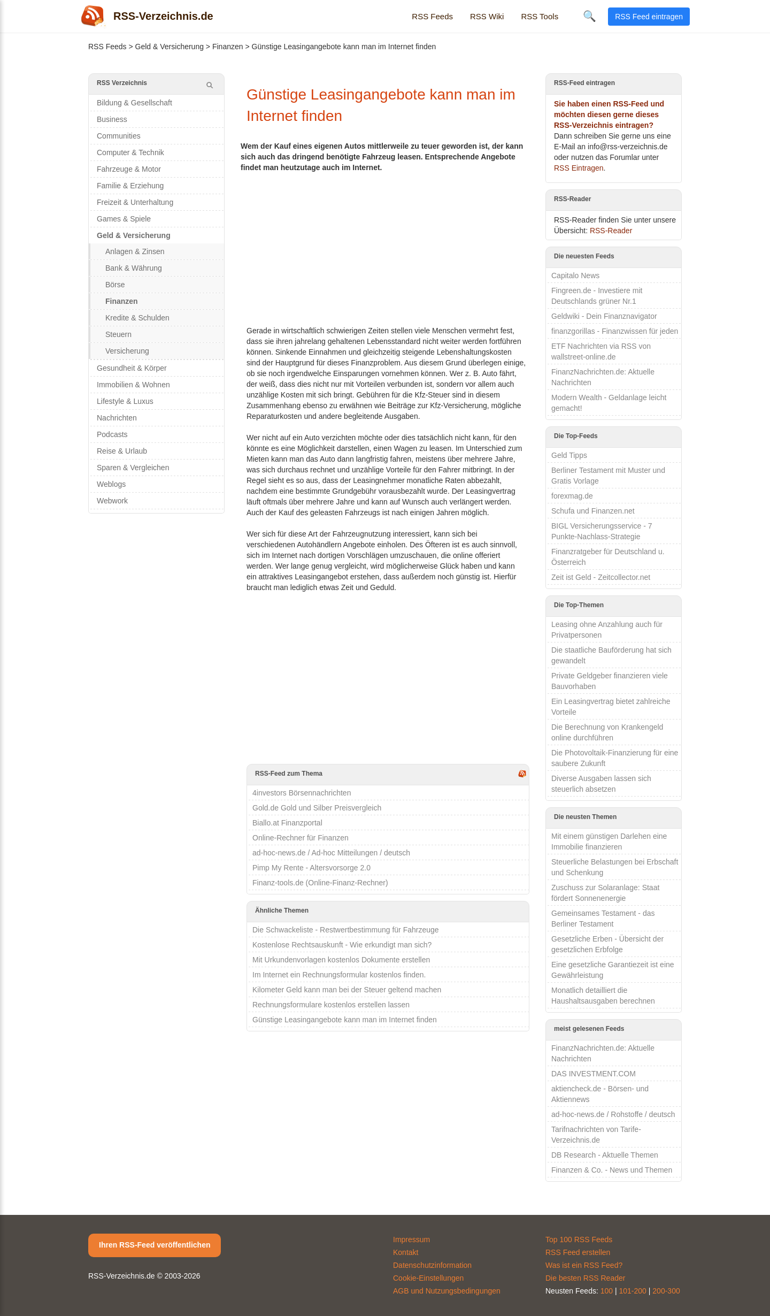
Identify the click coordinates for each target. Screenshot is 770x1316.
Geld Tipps (569, 455)
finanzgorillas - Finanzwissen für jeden (614, 331)
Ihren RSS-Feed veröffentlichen (154, 1245)
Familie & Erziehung (130, 185)
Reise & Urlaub (122, 451)
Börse (115, 284)
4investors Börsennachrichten (301, 793)
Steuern (118, 334)
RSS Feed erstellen (577, 1252)
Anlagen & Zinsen (135, 251)
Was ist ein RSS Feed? (583, 1265)
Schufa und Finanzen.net (593, 511)
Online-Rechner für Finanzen (300, 837)
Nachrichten (117, 418)
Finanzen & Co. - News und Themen (611, 1170)
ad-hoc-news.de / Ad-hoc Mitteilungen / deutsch (331, 852)
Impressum (411, 1239)
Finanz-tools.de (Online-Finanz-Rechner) (320, 882)
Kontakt (405, 1252)
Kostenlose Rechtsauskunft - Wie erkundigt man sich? (342, 944)
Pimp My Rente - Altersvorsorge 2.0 (311, 867)
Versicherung (127, 351)
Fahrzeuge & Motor (129, 169)
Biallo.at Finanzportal (287, 822)
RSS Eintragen (579, 168)
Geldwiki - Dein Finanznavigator (604, 316)
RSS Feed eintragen (649, 16)
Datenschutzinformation (432, 1265)
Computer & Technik (130, 152)
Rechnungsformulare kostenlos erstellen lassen (331, 1004)
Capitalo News (575, 275)
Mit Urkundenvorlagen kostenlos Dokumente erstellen (341, 959)
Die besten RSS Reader (585, 1278)
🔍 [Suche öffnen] (589, 16)
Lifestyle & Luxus (125, 401)
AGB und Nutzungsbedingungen (446, 1291)
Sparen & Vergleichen (133, 467)
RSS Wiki (487, 16)
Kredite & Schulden (137, 317)
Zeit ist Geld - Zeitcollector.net (600, 577)
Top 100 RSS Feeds (578, 1239)
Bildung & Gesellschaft (134, 102)
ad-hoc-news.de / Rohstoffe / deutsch (613, 1114)
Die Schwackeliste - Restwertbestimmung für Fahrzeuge (345, 929)
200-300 (666, 1291)
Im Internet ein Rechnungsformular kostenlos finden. (339, 974)
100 (606, 1291)
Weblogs (111, 484)
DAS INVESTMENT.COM (593, 1073)
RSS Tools (539, 16)
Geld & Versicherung (169, 46)
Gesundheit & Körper (132, 368)
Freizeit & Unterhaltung (135, 202)
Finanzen (227, 46)
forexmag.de (572, 496)
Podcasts (112, 434)
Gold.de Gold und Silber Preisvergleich (316, 808)
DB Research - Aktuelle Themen (604, 1155)
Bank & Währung (133, 268)
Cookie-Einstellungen (428, 1278)
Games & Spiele (124, 219)
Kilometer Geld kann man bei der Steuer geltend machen (346, 989)
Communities (119, 136)
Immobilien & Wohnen (133, 384)
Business (112, 119)
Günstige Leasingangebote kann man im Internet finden (344, 1019)
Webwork (112, 500)
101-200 (632, 1291)
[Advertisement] (388, 248)
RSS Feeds (432, 16)
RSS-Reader (611, 230)
